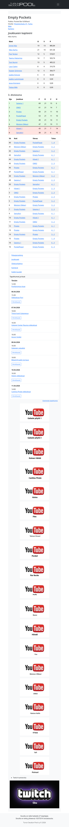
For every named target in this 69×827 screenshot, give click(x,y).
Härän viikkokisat (18, 376)
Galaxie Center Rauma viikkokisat (24, 325)
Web (9, 26)
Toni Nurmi (13, 62)
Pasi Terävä (13, 54)
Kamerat (14, 268)
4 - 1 (53, 155)
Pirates (19, 112)
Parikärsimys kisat (18, 286)
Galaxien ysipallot (18, 348)
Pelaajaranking (17, 255)
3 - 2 (53, 147)
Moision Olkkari (22, 124)
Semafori (19, 133)
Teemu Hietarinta (15, 58)
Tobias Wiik (13, 87)
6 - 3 (53, 243)
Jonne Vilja (13, 46)
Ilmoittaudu (16, 302)
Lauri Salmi (13, 66)
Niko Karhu (13, 50)
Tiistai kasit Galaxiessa (20, 313)
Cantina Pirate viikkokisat (21, 392)
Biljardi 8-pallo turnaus (20, 360)
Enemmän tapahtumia (50, 401)
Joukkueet (15, 259)
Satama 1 (19, 103)
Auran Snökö (16, 337)
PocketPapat (21, 116)
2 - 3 (53, 163)
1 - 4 (53, 143)
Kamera (11, 29)
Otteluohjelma (17, 263)
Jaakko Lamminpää (16, 79)
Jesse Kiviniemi (14, 83)
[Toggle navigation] (58, 4)
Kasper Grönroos (15, 71)
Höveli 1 (19, 128)
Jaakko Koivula (14, 75)
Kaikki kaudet (16, 272)
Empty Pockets (22, 120)
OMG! (18, 107)
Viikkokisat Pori (17, 297)
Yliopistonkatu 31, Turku (23, 24)
